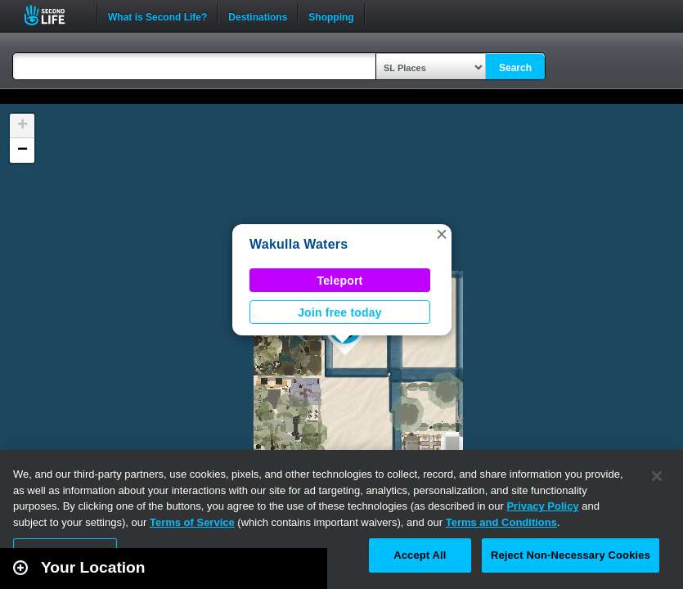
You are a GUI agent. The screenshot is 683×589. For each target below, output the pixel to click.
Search (515, 68)
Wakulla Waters (298, 244)
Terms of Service (192, 522)
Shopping (330, 15)
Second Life (53, 15)
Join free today (340, 312)
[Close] (657, 476)
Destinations (257, 15)
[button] (442, 234)
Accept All (419, 555)
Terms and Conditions (501, 522)
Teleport (340, 280)
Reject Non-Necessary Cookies (570, 555)
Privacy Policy (542, 506)
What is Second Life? (157, 15)
